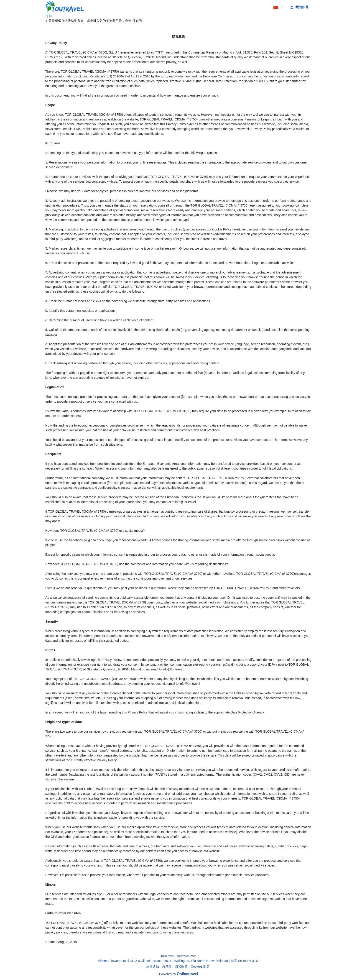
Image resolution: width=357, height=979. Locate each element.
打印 (48, 16)
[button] (278, 7)
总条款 (167, 966)
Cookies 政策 (200, 966)
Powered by (178, 974)
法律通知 (152, 966)
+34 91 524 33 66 (248, 961)
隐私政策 (181, 966)
